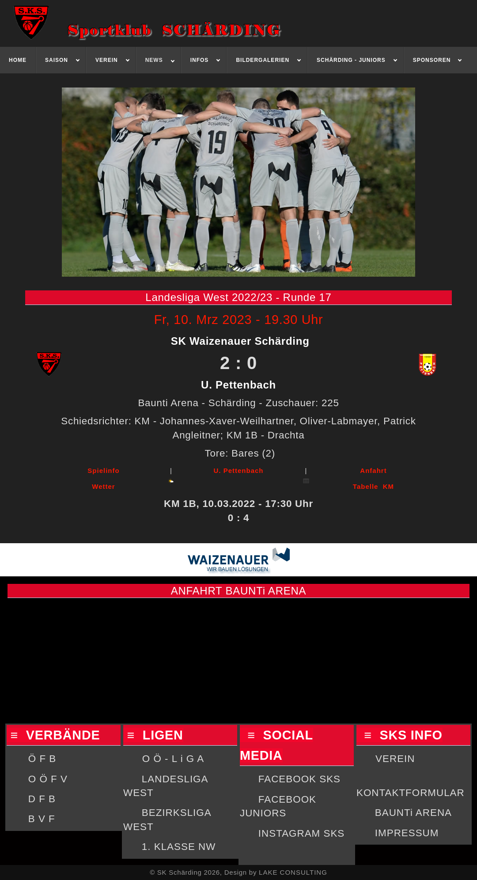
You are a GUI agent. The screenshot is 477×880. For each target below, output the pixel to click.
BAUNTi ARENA (413, 812)
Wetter (103, 486)
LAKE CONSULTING (293, 872)
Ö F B (42, 758)
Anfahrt (373, 470)
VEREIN (395, 758)
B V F (41, 818)
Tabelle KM (373, 486)
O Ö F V (48, 779)
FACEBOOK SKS (299, 779)
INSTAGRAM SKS (301, 833)
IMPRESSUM (407, 832)
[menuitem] (18, 60)
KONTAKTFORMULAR (410, 792)
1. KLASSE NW (179, 846)
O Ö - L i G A (173, 758)
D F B (42, 798)
